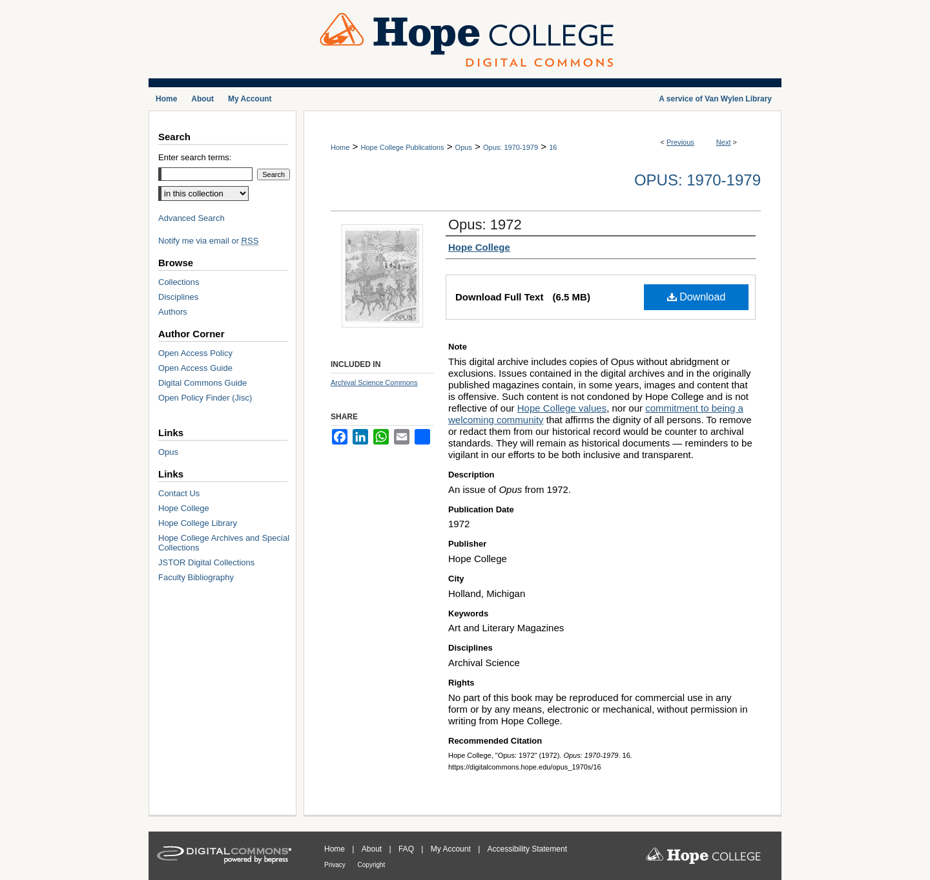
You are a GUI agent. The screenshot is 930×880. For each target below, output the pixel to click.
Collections (179, 282)
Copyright (372, 864)
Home (340, 147)
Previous (680, 142)
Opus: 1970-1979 (510, 147)
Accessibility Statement (527, 849)
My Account (452, 849)
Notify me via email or (208, 241)
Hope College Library (197, 523)
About (373, 849)
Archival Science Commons (374, 382)
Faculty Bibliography (196, 577)
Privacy (335, 864)
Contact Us (179, 493)
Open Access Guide (195, 368)
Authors (172, 312)
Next (723, 142)
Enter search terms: (194, 157)
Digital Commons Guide (202, 383)
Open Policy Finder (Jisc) (205, 398)
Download (696, 296)
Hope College (183, 508)
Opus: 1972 (485, 224)
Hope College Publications (402, 147)
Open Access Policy (195, 353)
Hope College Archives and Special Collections (223, 542)
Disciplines (178, 297)
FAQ (407, 849)
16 (553, 147)
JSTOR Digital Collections (206, 562)
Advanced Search (191, 218)
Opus (463, 147)
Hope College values (561, 408)
